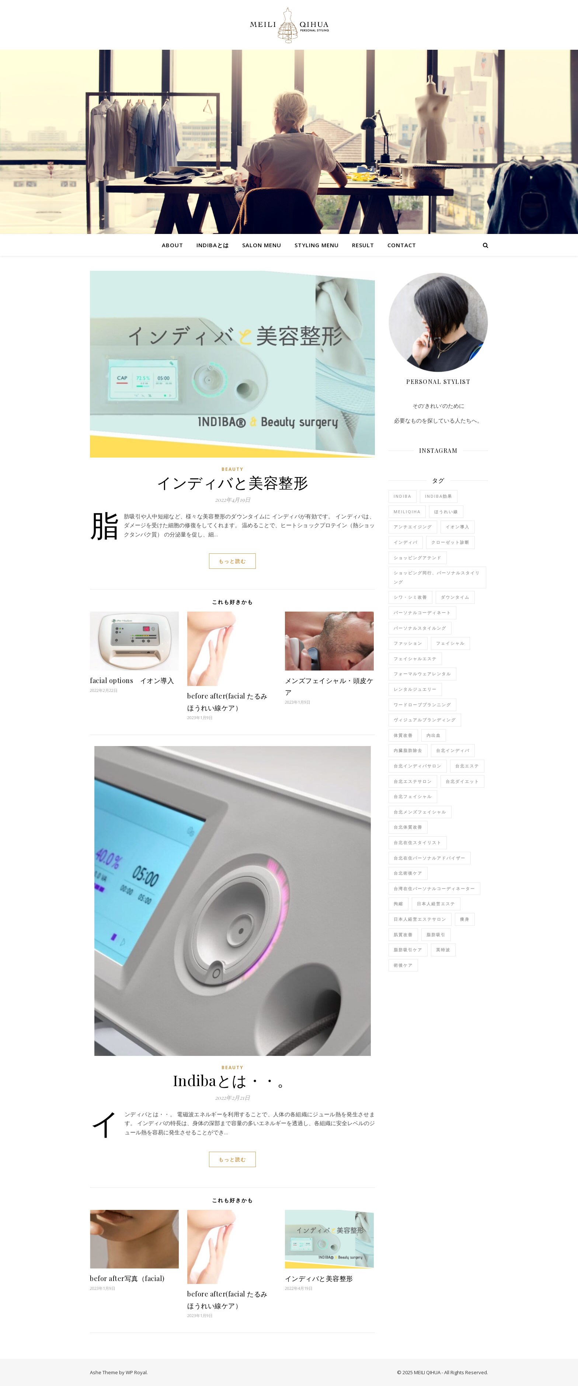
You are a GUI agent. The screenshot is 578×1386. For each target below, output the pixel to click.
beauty (233, 469)
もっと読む (232, 561)
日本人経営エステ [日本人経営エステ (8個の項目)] (436, 903)
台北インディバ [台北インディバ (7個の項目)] (453, 750)
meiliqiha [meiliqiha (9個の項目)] (407, 511)
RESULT (363, 245)
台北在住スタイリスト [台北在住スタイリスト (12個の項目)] (418, 842)
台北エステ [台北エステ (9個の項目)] (467, 766)
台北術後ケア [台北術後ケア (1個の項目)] (408, 873)
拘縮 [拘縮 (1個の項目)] (398, 903)
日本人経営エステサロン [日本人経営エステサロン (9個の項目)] (420, 919)
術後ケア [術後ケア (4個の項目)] (403, 965)
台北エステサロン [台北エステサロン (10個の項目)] (413, 781)
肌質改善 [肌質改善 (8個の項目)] (403, 934)
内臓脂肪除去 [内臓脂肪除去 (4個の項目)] (408, 750)
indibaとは (212, 245)
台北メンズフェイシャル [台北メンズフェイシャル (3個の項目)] (420, 812)
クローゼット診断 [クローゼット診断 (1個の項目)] (450, 542)
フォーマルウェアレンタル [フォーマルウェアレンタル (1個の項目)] (422, 673)
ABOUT (172, 245)
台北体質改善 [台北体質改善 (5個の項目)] (408, 827)
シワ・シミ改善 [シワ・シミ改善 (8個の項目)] (410, 597)
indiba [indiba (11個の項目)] (402, 496)
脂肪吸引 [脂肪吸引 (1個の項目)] (436, 934)
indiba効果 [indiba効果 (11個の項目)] (438, 496)
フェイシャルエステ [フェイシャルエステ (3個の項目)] (415, 658)
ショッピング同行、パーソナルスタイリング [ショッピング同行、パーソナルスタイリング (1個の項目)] (437, 577)
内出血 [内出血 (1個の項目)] (433, 735)
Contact (401, 245)
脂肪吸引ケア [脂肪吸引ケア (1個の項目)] (408, 949)
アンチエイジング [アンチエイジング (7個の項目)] (413, 526)
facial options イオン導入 (132, 680)
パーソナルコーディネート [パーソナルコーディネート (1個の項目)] (422, 612)
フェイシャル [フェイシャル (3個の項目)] (450, 643)
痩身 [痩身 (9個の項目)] (465, 919)
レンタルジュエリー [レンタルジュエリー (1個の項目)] (415, 689)
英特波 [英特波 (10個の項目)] (443, 949)
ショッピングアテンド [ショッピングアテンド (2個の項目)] (418, 557)
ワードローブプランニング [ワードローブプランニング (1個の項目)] (422, 704)
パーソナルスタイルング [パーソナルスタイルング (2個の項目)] (420, 628)
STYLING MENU (317, 245)
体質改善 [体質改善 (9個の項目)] (403, 735)
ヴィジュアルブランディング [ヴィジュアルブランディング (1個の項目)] (425, 719)
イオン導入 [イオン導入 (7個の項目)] (458, 526)
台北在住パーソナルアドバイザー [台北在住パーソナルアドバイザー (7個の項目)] (430, 858)
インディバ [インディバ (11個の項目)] (406, 542)
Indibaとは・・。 (232, 1080)
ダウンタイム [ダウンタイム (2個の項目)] (455, 597)
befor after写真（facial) (127, 1278)
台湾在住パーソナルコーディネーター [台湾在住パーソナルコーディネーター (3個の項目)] (434, 888)
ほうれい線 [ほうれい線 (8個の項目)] (446, 511)
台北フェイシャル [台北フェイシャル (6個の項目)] (413, 796)
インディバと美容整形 (232, 482)
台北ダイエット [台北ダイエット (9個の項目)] (462, 781)
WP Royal (136, 1372)
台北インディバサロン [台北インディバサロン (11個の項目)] (418, 766)
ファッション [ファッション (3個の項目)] (408, 643)
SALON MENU (261, 245)
